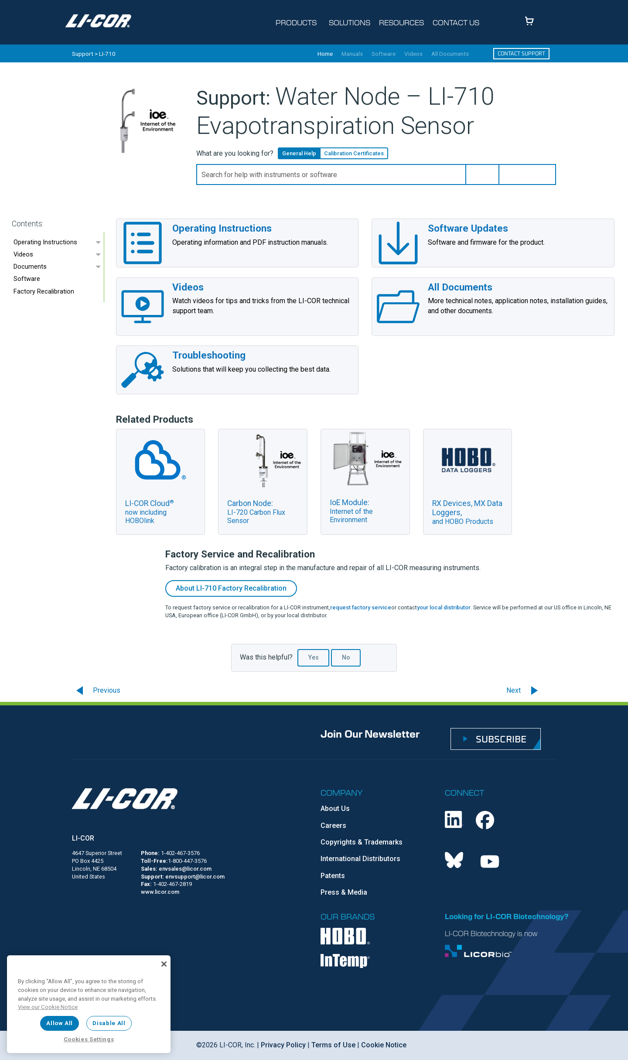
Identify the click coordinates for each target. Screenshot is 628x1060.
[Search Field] (376, 174)
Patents (333, 876)
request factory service (360, 607)
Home (325, 54)
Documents (30, 266)
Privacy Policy (283, 1045)
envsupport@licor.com (195, 876)
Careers (333, 825)
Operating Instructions (45, 242)
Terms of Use (333, 1045)
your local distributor (444, 607)
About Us (335, 808)
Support (82, 53)
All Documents (450, 54)
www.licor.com (160, 892)
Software (384, 54)
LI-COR (83, 838)
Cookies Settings (89, 1039)
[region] (89, 1004)
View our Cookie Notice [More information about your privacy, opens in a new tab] (48, 1007)
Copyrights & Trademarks (362, 842)
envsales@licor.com (185, 868)
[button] (482, 174)
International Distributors (360, 859)
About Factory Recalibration (231, 588)
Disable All (108, 1023)
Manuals (352, 54)
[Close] (164, 964)
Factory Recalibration (44, 291)
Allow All (59, 1023)
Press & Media (344, 892)
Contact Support (521, 53)
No (346, 657)
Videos (413, 54)
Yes (313, 657)
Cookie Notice (383, 1045)
